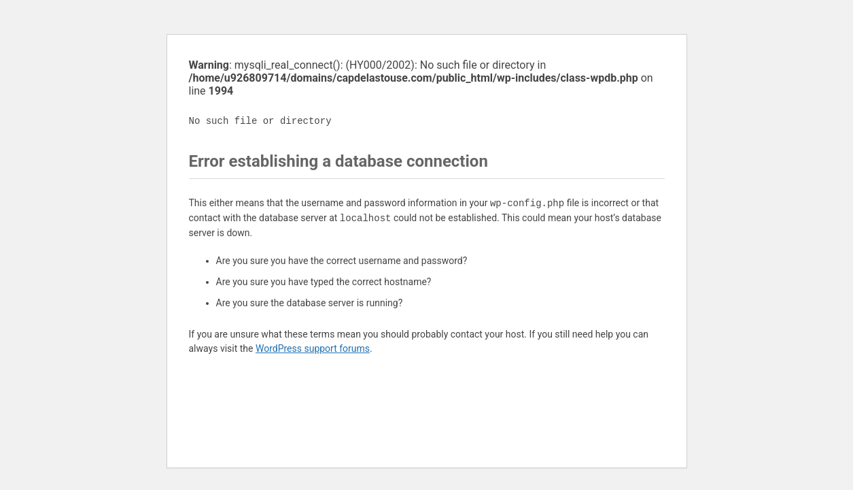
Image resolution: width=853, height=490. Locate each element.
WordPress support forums (313, 348)
